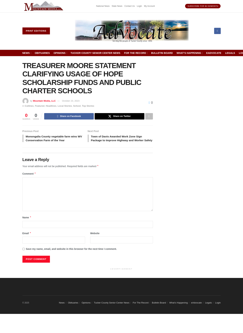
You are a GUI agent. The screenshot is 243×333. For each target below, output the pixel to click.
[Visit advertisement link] (44, 6)
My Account (149, 6)
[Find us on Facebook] (217, 31)
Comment (29, 178)
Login (139, 6)
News (26, 53)
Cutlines (29, 106)
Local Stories (65, 106)
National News (103, 6)
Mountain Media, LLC (44, 101)
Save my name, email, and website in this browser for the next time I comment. (71, 253)
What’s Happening (189, 53)
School (77, 106)
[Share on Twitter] (119, 116)
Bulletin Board (162, 53)
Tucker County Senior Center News (95, 53)
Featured (40, 106)
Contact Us (129, 6)
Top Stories (88, 106)
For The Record (135, 53)
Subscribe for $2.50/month (203, 6)
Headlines (51, 106)
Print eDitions (36, 31)
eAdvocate (213, 53)
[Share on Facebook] (69, 116)
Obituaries (42, 53)
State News (117, 6)
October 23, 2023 (70, 101)
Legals (230, 53)
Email (26, 238)
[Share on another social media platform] (149, 116)
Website (94, 237)
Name (26, 222)
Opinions (59, 53)
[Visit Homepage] (132, 31)
